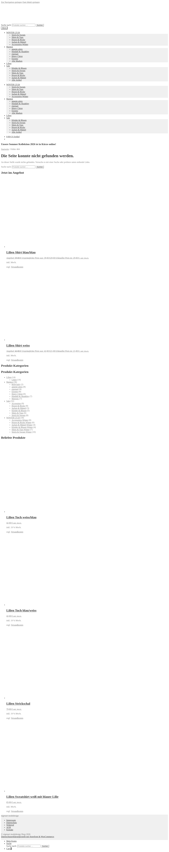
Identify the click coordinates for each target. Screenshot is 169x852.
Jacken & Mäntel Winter (22, 425)
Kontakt (9, 830)
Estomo (15, 59)
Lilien (8, 63)
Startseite (5, 149)
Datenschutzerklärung (10, 836)
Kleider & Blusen (19, 68)
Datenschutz (11, 822)
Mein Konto (11, 841)
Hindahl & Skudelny (20, 51)
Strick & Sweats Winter (22, 432)
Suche (8, 843)
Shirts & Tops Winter (21, 430)
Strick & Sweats (18, 35)
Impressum (11, 820)
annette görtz (17, 49)
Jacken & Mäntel (19, 42)
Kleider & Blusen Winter (22, 427)
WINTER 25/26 (13, 32)
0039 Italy (16, 384)
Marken (9, 47)
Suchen (40, 25)
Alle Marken (17, 61)
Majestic (15, 399)
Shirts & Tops (17, 37)
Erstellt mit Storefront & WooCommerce (37, 836)
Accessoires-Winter (20, 44)
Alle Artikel (17, 80)
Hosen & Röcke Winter (21, 422)
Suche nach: (6, 25)
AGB (8, 827)
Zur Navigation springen (11, 2)
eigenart (15, 54)
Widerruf (10, 825)
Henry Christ (17, 56)
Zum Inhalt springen (31, 2)
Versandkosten (17, 267)
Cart (9, 849)
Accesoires (16, 403)
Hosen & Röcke (18, 40)
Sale (8, 66)
